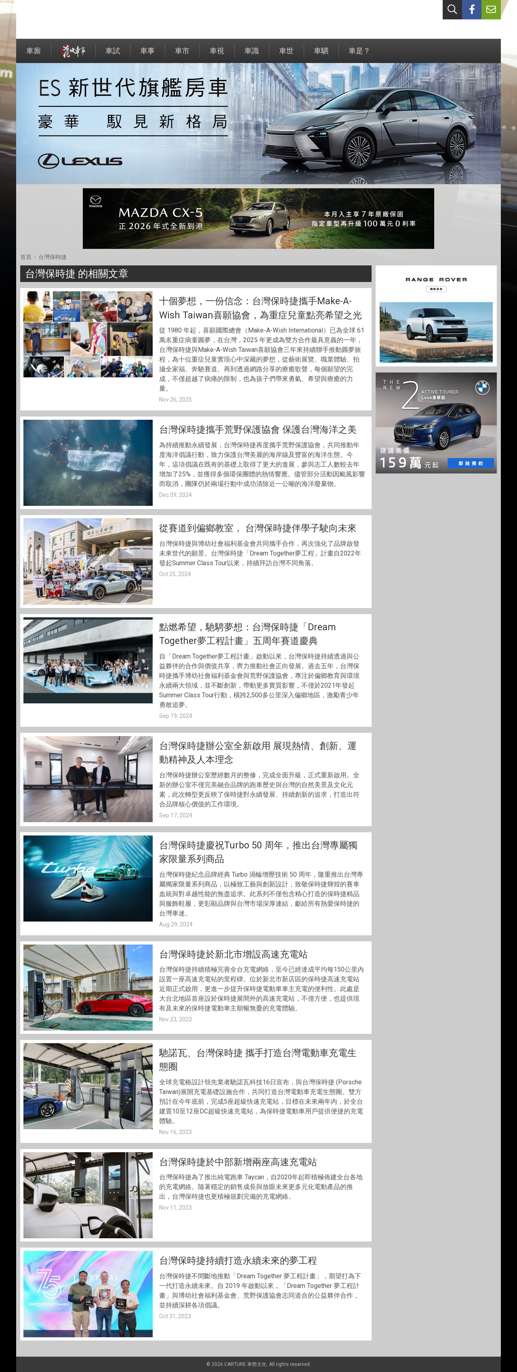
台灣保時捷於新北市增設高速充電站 (233, 954)
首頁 (26, 257)
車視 (217, 54)
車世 (286, 54)
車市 (182, 54)
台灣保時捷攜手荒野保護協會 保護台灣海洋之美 (258, 429)
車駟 (321, 54)
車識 (251, 54)
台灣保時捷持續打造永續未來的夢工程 (238, 1260)
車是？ (359, 54)
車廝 (33, 54)
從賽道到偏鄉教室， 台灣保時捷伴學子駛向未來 (258, 528)
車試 (112, 54)
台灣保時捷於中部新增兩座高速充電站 (238, 1162)
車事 (147, 54)
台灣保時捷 (52, 257)
